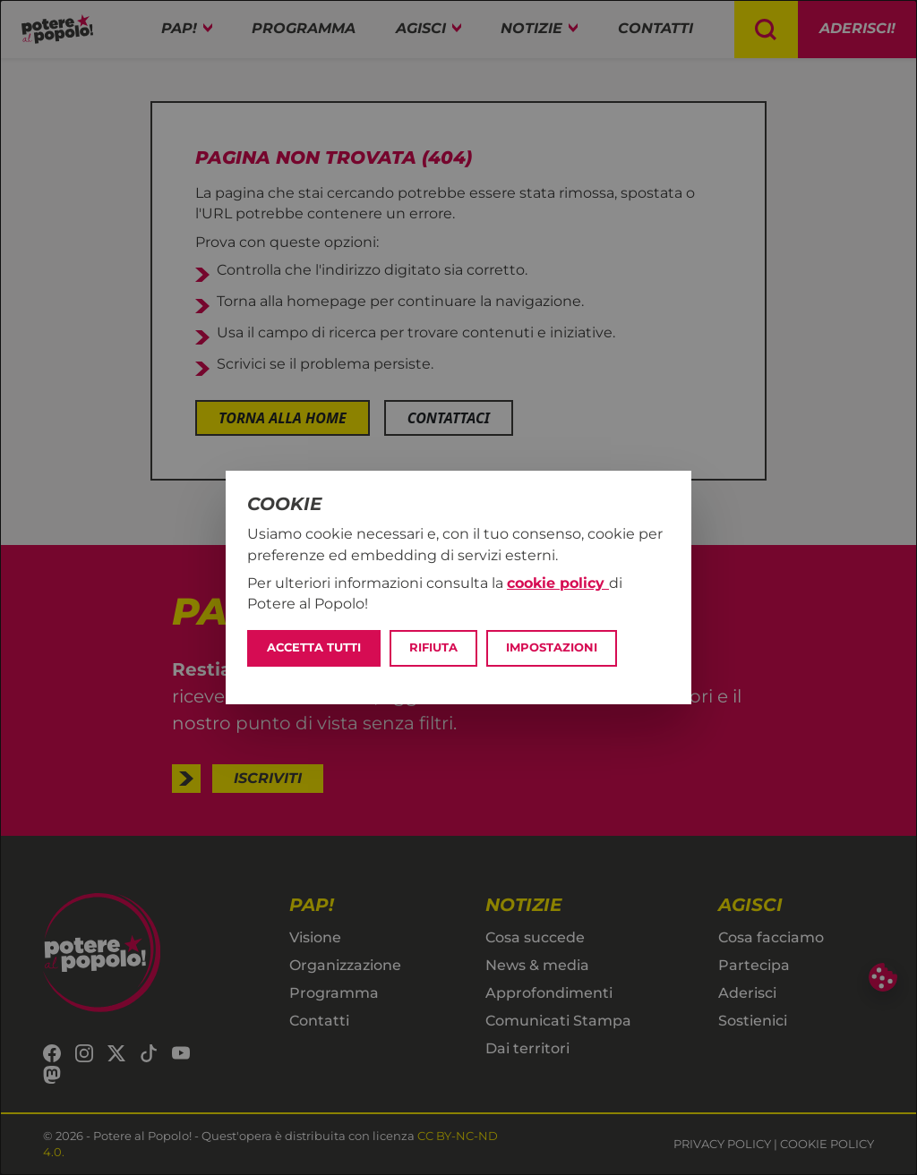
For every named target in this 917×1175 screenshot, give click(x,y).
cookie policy (558, 583)
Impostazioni (551, 647)
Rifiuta (433, 647)
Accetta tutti (314, 647)
